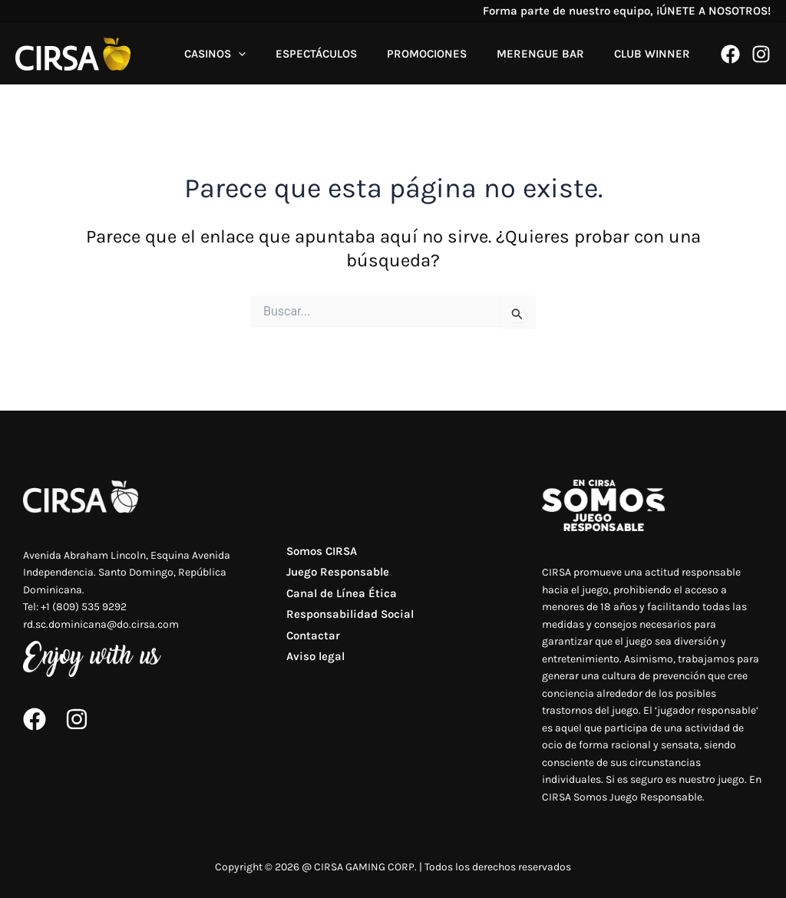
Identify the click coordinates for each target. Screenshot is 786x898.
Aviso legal (311, 668)
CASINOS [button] (246, 53)
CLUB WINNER (656, 54)
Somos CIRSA (317, 553)
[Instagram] (761, 54)
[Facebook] (730, 54)
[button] (270, 53)
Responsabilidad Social (346, 622)
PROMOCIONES (444, 54)
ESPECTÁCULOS (340, 54)
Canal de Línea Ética (337, 599)
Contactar (309, 645)
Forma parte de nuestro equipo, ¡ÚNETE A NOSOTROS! (627, 11)
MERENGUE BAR (551, 54)
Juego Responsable (333, 576)
